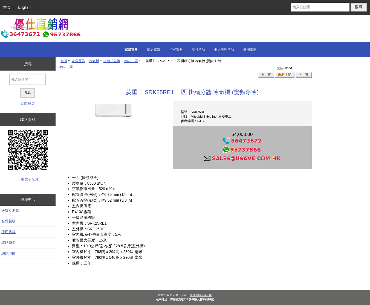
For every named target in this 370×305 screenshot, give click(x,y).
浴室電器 (176, 49)
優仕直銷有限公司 (201, 295)
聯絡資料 (28, 119)
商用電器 (249, 49)
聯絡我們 (8, 242)
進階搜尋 (28, 103)
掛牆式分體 (111, 61)
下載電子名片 (28, 179)
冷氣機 (94, 61)
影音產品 (198, 49)
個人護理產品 (224, 49)
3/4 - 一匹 (131, 61)
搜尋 (28, 64)
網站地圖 (8, 253)
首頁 (7, 7)
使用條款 (8, 232)
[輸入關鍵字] (320, 7)
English (24, 7)
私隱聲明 (8, 221)
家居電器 (78, 61)
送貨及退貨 (10, 210)
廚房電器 (153, 49)
